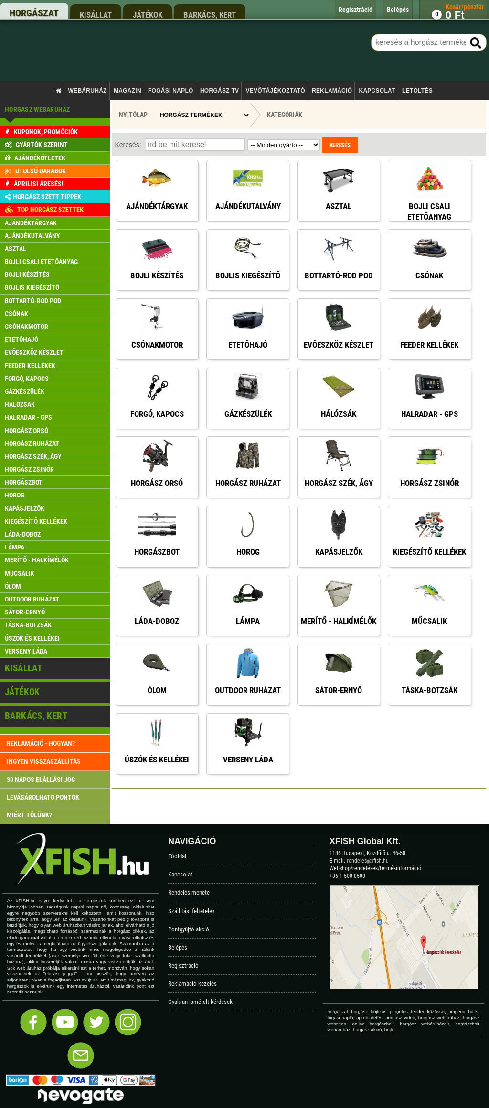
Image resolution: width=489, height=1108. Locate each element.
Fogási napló (170, 90)
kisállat (96, 14)
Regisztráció (183, 965)
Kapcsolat (377, 90)
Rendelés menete (189, 892)
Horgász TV (219, 90)
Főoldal (177, 856)
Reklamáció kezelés (192, 983)
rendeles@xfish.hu (368, 860)
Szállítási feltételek (191, 911)
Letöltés (417, 90)
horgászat (34, 13)
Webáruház (87, 90)
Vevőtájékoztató (275, 90)
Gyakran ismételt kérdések (200, 1001)
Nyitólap (133, 114)
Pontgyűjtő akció (188, 929)
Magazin (127, 90)
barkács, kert (209, 14)
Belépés (177, 947)
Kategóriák (284, 114)
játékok (147, 14)
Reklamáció (332, 90)
